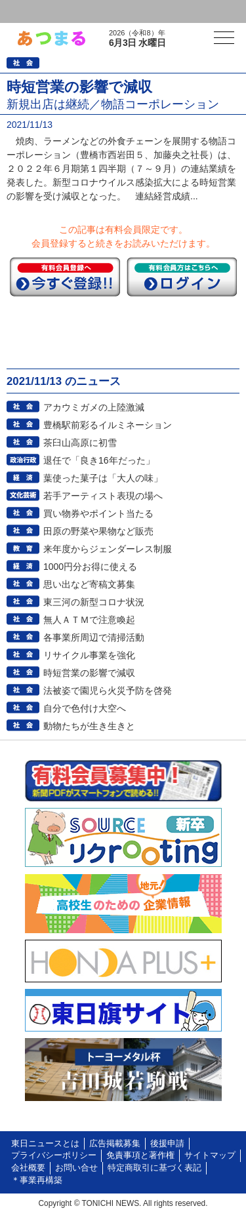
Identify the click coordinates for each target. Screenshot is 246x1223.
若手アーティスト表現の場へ (103, 496)
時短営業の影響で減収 (89, 673)
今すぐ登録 (65, 276)
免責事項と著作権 (140, 1155)
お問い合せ (76, 1168)
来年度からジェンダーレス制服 (107, 549)
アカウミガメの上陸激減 (93, 407)
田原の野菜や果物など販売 (98, 531)
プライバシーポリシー (53, 1155)
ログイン (37, 11)
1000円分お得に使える (90, 566)
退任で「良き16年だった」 (99, 460)
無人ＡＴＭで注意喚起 (89, 619)
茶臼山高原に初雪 (80, 442)
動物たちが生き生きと (89, 726)
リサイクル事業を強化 (89, 655)
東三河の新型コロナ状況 (93, 602)
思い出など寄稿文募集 (89, 584)
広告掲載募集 (114, 1143)
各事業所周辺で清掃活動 (93, 637)
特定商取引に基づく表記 (154, 1168)
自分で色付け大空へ (84, 708)
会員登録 (101, 11)
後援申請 (167, 1143)
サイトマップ (210, 1155)
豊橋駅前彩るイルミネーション (107, 425)
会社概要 (28, 1168)
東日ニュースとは (45, 1143)
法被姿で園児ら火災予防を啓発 (107, 690)
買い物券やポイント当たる (98, 513)
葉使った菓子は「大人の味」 (103, 478)
